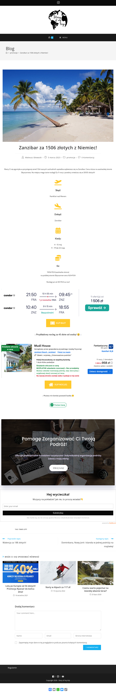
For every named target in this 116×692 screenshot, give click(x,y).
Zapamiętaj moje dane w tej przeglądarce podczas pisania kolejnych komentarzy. (53, 643)
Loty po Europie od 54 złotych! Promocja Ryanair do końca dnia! (20, 589)
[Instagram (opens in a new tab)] (58, 2)
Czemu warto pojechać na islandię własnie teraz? (95, 589)
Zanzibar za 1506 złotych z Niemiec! (34, 53)
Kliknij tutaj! (58, 468)
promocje (71, 157)
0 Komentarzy (88, 157)
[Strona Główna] (6, 53)
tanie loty (23, 530)
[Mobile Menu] (63, 37)
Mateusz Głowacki (33, 157)
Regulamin (12, 668)
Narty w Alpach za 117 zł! (58, 587)
